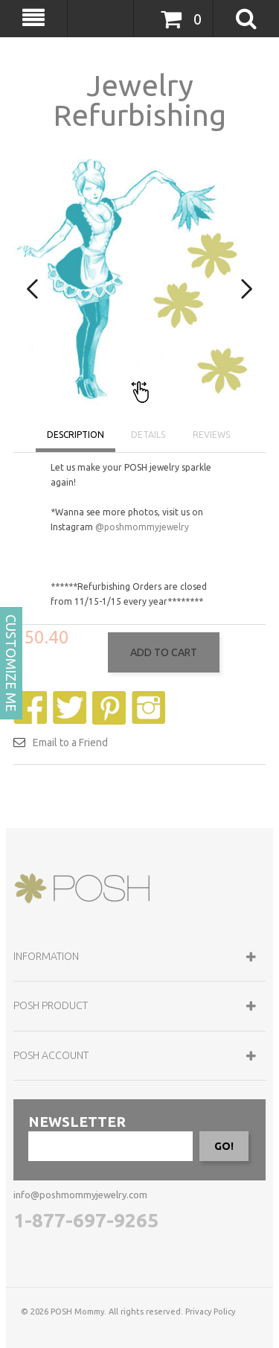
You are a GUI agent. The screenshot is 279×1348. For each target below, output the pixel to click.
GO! (224, 1206)
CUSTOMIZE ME (11, 663)
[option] (139, 279)
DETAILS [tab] (148, 434)
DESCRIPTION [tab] (75, 434)
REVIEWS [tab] (211, 434)
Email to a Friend (70, 802)
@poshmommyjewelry (142, 527)
